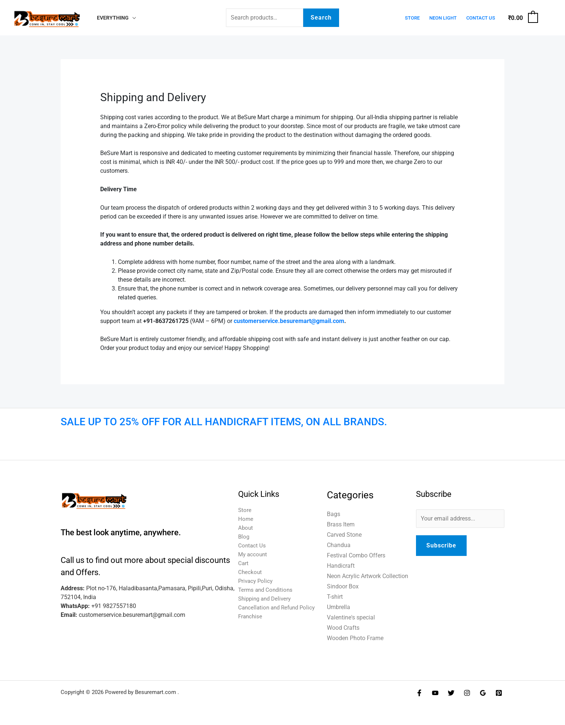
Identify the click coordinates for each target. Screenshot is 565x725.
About (246, 527)
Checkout (250, 571)
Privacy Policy (256, 580)
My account (253, 554)
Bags (333, 514)
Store (412, 18)
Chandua (339, 545)
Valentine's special (351, 617)
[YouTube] (435, 693)
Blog (244, 536)
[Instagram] (467, 693)
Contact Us (480, 18)
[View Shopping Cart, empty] (522, 18)
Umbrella (338, 607)
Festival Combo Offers (356, 555)
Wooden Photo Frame (355, 638)
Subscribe (441, 545)
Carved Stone (344, 534)
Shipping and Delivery (266, 598)
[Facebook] (419, 693)
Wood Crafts (343, 627)
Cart (243, 563)
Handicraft (341, 565)
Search (321, 17)
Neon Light (443, 18)
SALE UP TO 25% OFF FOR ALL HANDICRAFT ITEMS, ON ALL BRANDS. (224, 422)
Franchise (251, 616)
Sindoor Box (343, 586)
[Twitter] (451, 693)
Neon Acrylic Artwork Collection (367, 576)
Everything (113, 18)
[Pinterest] (498, 693)
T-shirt (335, 596)
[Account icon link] (548, 17)
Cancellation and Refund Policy (279, 607)
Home (246, 518)
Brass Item (341, 524)
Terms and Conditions (266, 589)
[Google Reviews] (483, 693)
